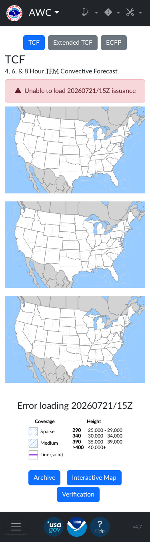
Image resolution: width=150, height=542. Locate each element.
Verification (78, 494)
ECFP (114, 42)
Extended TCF (72, 42)
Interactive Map (94, 478)
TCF (34, 42)
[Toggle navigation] (16, 527)
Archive (44, 478)
